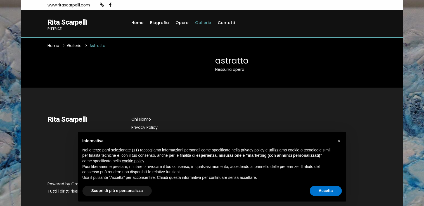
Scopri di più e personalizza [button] (117, 190)
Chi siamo (141, 119)
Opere (182, 22)
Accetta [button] (326, 190)
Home (137, 22)
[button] (339, 140)
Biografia (159, 22)
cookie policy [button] (133, 161)
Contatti (226, 22)
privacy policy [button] (252, 150)
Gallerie (203, 22)
